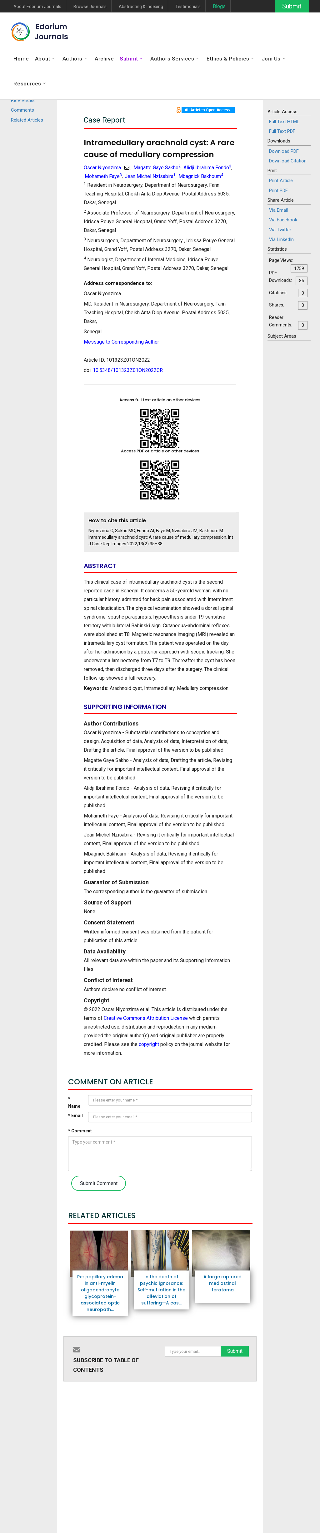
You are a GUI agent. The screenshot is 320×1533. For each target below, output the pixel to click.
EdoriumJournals (51, 32)
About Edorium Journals (37, 6)
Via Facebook (283, 220)
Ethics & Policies (228, 58)
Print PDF (278, 190)
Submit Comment (99, 1183)
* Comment (80, 1130)
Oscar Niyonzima (103, 168)
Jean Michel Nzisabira (150, 176)
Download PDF (284, 151)
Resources (27, 83)
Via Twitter (280, 230)
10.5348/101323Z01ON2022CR (128, 370)
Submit (291, 6)
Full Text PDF (282, 131)
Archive (104, 58)
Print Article (281, 180)
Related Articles (27, 120)
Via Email (278, 210)
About (42, 58)
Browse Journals (90, 6)
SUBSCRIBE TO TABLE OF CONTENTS (106, 1365)
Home (21, 58)
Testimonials (188, 6)
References (23, 100)
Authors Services (172, 58)
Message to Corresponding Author (121, 342)
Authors (72, 58)
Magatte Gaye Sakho (157, 168)
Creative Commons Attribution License (146, 1018)
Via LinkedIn (281, 239)
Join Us (271, 58)
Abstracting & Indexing (141, 6)
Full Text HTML (284, 121)
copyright (149, 1044)
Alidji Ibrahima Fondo (207, 168)
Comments (22, 110)
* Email (75, 1115)
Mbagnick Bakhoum (200, 176)
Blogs (219, 7)
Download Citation (288, 161)
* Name (74, 1102)
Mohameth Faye (103, 176)
